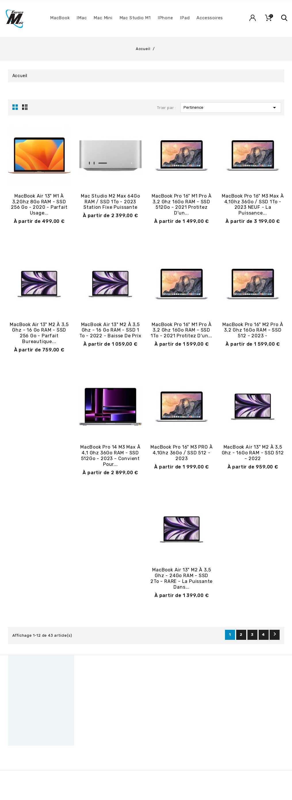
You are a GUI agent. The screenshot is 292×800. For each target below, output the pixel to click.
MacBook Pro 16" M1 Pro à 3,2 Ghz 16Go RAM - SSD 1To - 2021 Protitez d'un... (181, 330)
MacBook (60, 17)
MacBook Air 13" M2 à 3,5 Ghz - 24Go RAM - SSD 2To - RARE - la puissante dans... (181, 578)
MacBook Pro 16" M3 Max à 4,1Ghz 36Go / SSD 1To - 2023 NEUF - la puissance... (253, 204)
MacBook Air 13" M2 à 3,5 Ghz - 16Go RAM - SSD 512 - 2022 (253, 452)
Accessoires (209, 17)
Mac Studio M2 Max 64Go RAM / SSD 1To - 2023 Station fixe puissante (110, 201)
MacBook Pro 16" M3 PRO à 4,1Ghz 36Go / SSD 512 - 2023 (181, 452)
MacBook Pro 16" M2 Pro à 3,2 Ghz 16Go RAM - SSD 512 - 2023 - (252, 330)
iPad (185, 17)
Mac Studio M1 (135, 17)
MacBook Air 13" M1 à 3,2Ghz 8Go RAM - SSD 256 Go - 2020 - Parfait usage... (39, 204)
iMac (82, 17)
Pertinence (231, 107)
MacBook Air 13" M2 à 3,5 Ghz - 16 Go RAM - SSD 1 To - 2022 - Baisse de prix (110, 330)
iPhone (165, 17)
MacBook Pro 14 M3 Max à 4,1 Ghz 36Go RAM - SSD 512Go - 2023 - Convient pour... (110, 455)
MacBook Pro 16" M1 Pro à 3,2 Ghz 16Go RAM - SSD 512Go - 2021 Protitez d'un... (181, 204)
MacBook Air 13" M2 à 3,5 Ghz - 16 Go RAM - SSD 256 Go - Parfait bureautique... (39, 333)
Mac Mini (102, 17)
